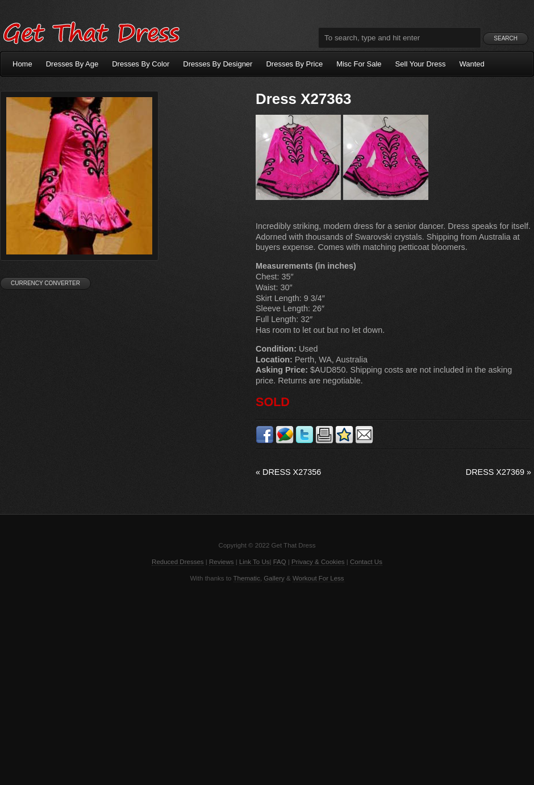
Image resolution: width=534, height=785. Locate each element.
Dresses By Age (72, 64)
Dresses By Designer (217, 64)
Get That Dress (91, 31)
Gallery (274, 578)
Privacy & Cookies (317, 561)
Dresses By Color (140, 64)
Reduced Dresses (178, 561)
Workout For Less (318, 578)
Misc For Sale (358, 64)
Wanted (472, 64)
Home (22, 64)
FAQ (279, 561)
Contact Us (366, 561)
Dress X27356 (288, 472)
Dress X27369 (498, 472)
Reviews (221, 561)
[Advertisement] (267, 682)
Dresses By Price (294, 64)
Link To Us (254, 561)
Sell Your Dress (420, 64)
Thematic (246, 578)
